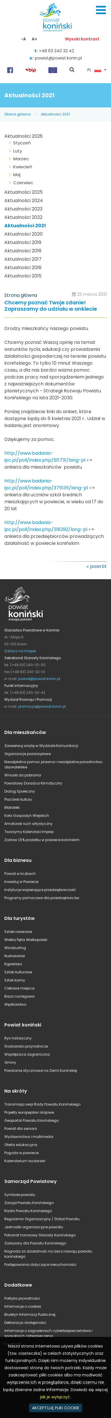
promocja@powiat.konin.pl (42, 706)
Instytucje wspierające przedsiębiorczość (40, 889)
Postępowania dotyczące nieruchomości (40, 1264)
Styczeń (22, 143)
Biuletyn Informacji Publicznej (29, 1314)
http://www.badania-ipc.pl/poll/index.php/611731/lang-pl (44, 456)
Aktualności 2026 (23, 136)
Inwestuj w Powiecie (21, 881)
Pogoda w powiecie (21, 1152)
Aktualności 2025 (23, 192)
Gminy (10, 1062)
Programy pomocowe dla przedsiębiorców (41, 897)
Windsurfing (15, 947)
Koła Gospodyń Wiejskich (26, 815)
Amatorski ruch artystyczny (28, 823)
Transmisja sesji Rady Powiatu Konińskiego (42, 1104)
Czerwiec (23, 183)
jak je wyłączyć (55, 1397)
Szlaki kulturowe (18, 972)
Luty (17, 151)
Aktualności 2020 (23, 234)
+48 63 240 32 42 (56, 51)
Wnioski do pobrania (22, 775)
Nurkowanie (14, 955)
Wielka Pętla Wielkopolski (25, 939)
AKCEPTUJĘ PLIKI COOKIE (55, 1408)
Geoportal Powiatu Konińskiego (31, 1120)
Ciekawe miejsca (19, 988)
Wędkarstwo (15, 1004)
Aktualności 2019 (22, 242)
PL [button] (94, 70)
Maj (16, 175)
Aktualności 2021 (55, 114)
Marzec (21, 159)
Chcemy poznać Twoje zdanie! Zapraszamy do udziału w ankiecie (50, 305)
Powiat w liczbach (20, 873)
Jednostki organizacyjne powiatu (33, 1227)
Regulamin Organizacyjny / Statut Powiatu (42, 1218)
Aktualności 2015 (23, 276)
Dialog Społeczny (19, 791)
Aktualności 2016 (23, 267)
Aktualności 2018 (23, 250)
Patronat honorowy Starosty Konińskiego (40, 1235)
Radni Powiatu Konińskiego (28, 1210)
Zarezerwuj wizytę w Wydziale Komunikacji (41, 745)
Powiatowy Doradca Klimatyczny (33, 783)
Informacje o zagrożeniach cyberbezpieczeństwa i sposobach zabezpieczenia (48, 1333)
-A (23, 39)
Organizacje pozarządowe (27, 753)
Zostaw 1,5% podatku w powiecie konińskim (42, 839)
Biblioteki (12, 807)
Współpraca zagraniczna (27, 1054)
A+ (34, 39)
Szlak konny (14, 980)
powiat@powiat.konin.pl (58, 58)
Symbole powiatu (19, 1194)
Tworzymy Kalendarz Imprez (29, 831)
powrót (98, 566)
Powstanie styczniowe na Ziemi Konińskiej (40, 1070)
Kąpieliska (13, 964)
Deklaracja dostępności (25, 1322)
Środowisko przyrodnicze (26, 1046)
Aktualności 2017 (23, 259)
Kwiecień (22, 167)
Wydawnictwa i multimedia (28, 1136)
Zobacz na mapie (20, 651)
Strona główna (17, 114)
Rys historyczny (18, 1038)
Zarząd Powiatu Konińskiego (29, 1202)
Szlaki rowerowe (18, 931)
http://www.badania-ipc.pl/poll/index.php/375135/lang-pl (46, 484)
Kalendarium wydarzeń (25, 1160)
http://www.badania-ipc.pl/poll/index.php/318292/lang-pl (45, 526)
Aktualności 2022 (23, 217)
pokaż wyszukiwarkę (72, 70)
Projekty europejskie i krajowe (29, 1112)
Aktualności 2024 (23, 200)
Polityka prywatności (22, 1298)
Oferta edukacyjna (20, 1144)
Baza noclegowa (19, 996)
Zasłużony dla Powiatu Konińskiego (35, 1243)
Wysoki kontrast (82, 39)
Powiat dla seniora (20, 1128)
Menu (101, 10)
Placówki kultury (18, 799)
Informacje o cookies (22, 1306)
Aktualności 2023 (23, 209)
